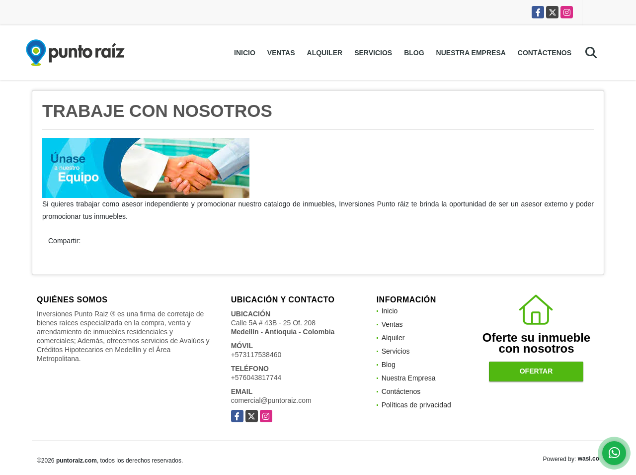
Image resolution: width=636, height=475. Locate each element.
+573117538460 (256, 355)
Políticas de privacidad (416, 405)
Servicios (373, 53)
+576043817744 (256, 377)
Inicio (244, 53)
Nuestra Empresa (471, 53)
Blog (414, 53)
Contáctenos (544, 53)
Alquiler (325, 53)
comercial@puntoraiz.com (271, 400)
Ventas (281, 53)
